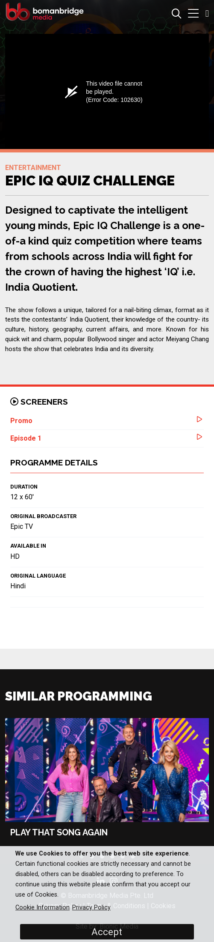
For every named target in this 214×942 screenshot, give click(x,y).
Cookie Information (42, 907)
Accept (106, 931)
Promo (21, 421)
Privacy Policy (91, 907)
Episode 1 (25, 438)
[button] (193, 14)
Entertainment (33, 168)
